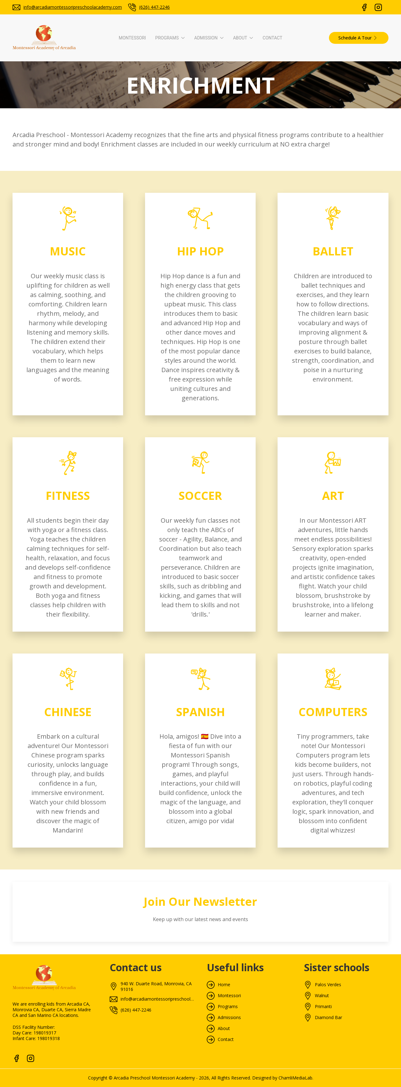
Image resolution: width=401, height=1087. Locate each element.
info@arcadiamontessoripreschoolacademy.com (72, 7)
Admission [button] (209, 37)
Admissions (229, 1017)
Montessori (132, 37)
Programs (228, 1006)
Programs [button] (170, 37)
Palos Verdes (328, 984)
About (224, 1028)
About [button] (243, 37)
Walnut (322, 995)
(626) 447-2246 (154, 7)
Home (224, 984)
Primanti (323, 1006)
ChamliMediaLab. (296, 1078)
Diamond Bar (328, 1017)
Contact (272, 37)
